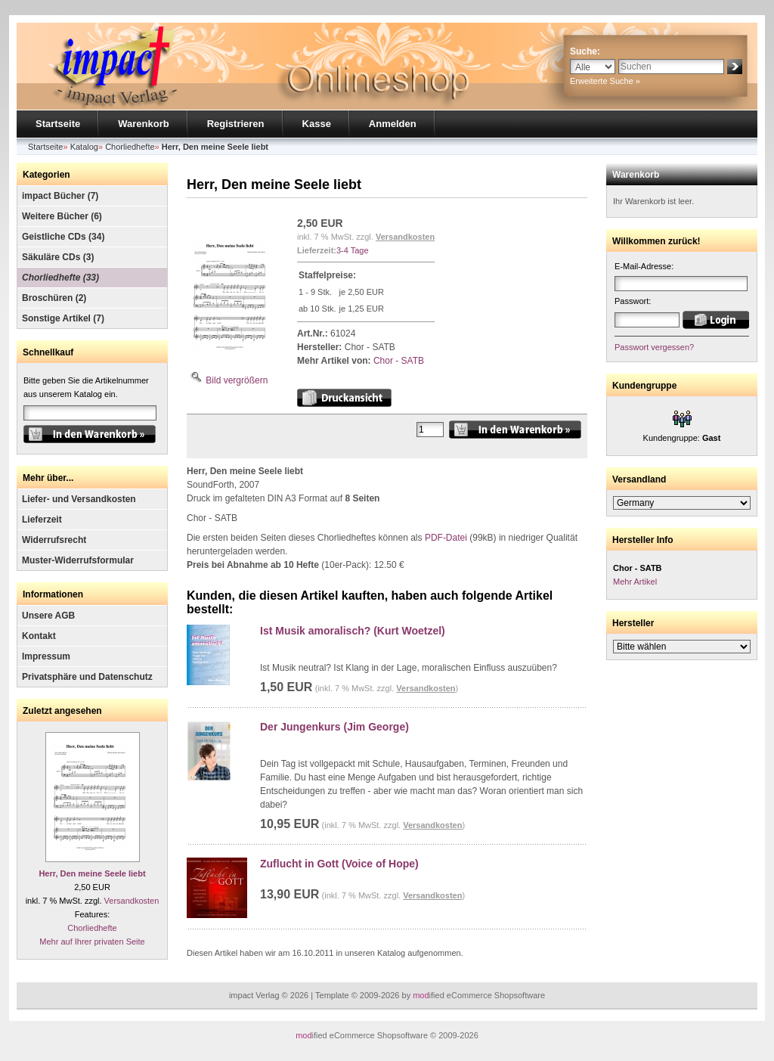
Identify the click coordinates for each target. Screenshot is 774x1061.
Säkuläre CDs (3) (58, 257)
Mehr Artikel (635, 581)
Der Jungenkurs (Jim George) (334, 727)
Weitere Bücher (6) (62, 216)
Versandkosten (131, 900)
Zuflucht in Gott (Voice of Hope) (339, 864)
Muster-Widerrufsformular (78, 560)
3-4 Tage (352, 250)
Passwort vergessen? (654, 347)
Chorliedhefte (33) (60, 277)
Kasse (316, 123)
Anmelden (392, 123)
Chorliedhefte (91, 927)
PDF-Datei (446, 537)
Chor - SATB (398, 360)
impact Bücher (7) (60, 196)
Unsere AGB (48, 615)
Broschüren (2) (54, 298)
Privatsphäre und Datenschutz (87, 677)
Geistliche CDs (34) (63, 236)
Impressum (46, 656)
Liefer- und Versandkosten (79, 499)
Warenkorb (143, 123)
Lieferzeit (42, 519)
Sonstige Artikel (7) (63, 318)
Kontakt (39, 636)
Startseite (58, 123)
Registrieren (236, 123)
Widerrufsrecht (54, 540)
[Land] (682, 503)
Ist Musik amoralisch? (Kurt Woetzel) (352, 631)
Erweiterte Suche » (605, 80)
